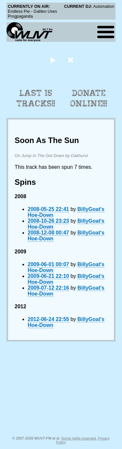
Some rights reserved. (79, 438)
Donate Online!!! (88, 98)
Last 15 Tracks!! (36, 98)
